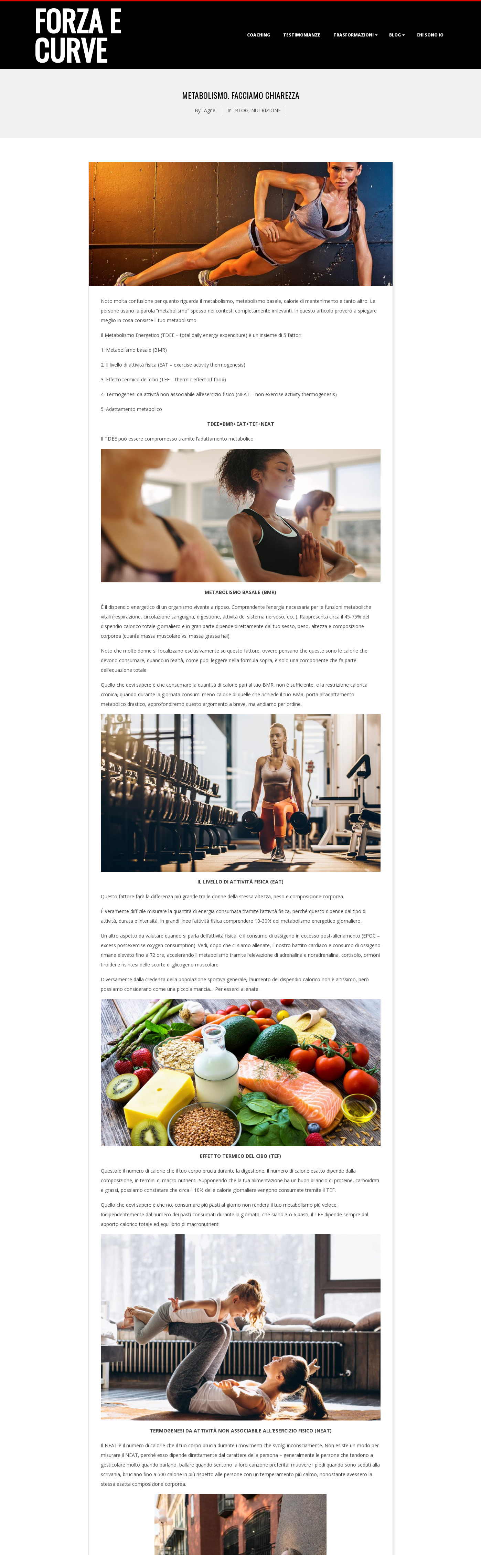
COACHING (258, 35)
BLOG (395, 35)
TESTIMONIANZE (301, 35)
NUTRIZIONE (266, 110)
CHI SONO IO (429, 35)
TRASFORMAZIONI (353, 35)
